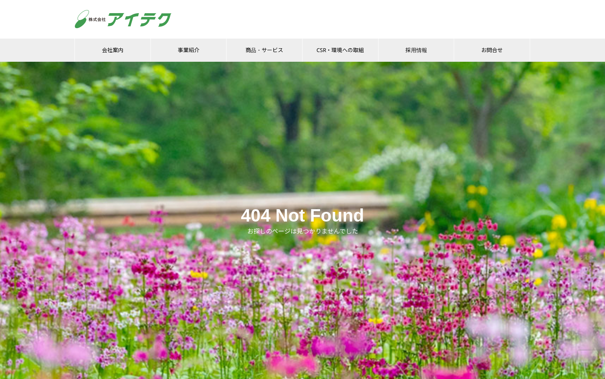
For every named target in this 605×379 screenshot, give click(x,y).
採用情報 (416, 50)
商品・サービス (264, 50)
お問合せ (492, 50)
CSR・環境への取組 (340, 50)
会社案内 (112, 50)
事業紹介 (188, 50)
